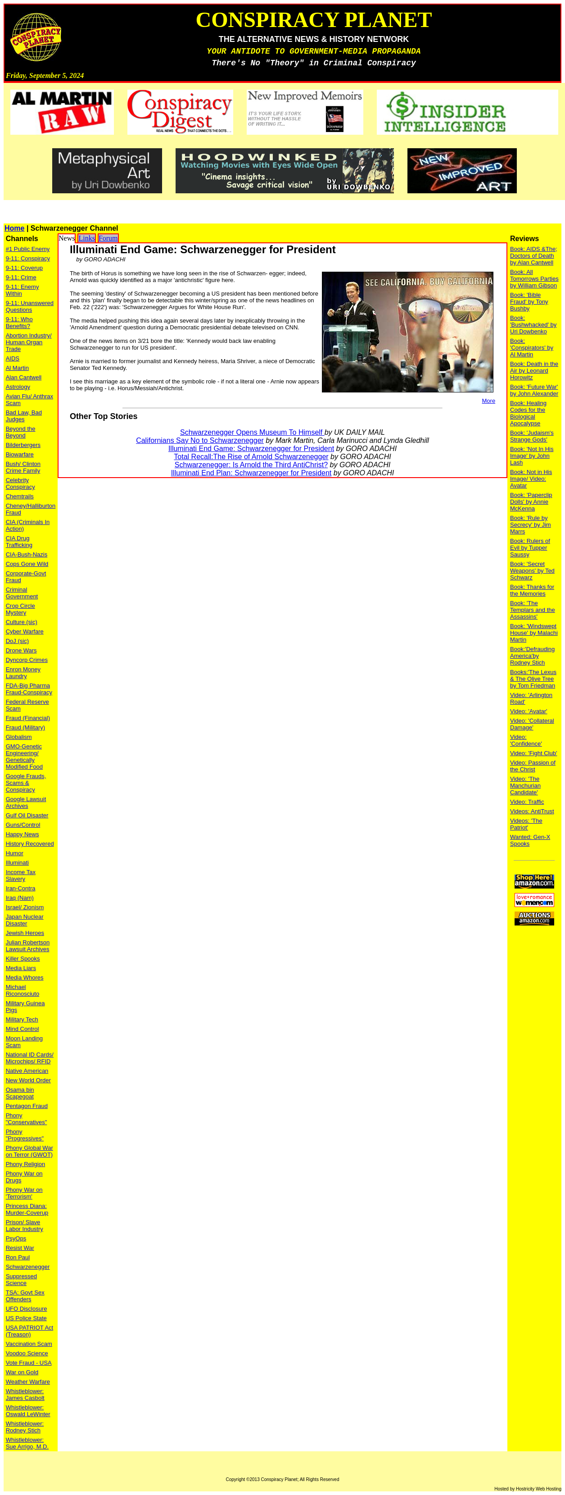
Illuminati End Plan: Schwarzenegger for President (251, 473)
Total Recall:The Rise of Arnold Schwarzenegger (251, 456)
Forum (108, 238)
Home (14, 228)
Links (86, 238)
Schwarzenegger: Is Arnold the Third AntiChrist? (251, 465)
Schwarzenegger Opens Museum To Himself (252, 432)
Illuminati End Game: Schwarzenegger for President (251, 448)
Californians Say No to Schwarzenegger (200, 440)
